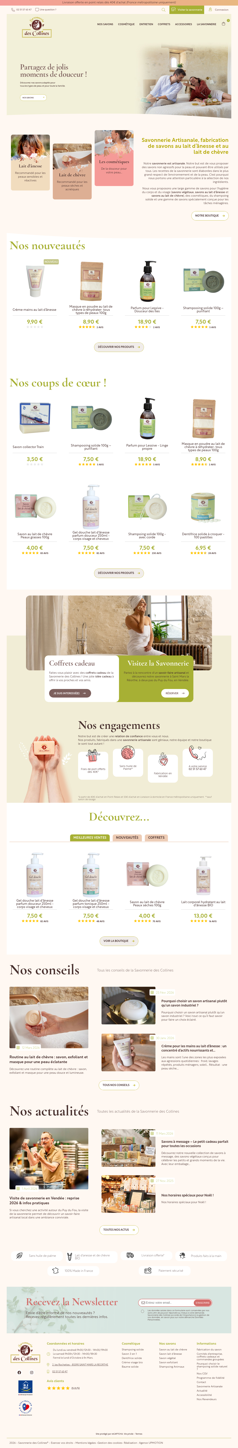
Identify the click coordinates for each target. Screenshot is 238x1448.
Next (224, 249)
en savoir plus (167, 1318)
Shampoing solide (133, 1349)
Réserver (175, 693)
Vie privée (128, 1434)
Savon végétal (167, 1358)
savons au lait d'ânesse (210, 192)
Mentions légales (85, 1443)
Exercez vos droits (62, 1443)
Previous (216, 249)
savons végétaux (183, 192)
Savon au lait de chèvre (173, 1349)
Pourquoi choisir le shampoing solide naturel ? (212, 1367)
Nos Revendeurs (206, 1399)
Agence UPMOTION (151, 1443)
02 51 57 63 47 (21, 10)
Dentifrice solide (132, 1358)
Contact (201, 1382)
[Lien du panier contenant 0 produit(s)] (223, 23)
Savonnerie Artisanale (210, 1386)
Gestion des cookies (110, 1443)
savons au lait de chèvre (167, 196)
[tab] (90, 837)
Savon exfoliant (168, 1362)
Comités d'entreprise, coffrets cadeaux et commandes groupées (210, 1357)
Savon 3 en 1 (129, 1354)
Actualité (202, 1391)
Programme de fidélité (210, 1378)
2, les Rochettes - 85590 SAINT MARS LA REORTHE (80, 1365)
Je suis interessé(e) (70, 693)
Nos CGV (202, 1373)
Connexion (219, 9)
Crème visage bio (132, 1362)
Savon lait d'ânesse (170, 1354)
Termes (138, 1434)
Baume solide (130, 1367)
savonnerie (159, 163)
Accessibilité (204, 1395)
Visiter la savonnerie (186, 9)
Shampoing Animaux (171, 1367)
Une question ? (45, 10)
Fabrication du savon (209, 1349)
